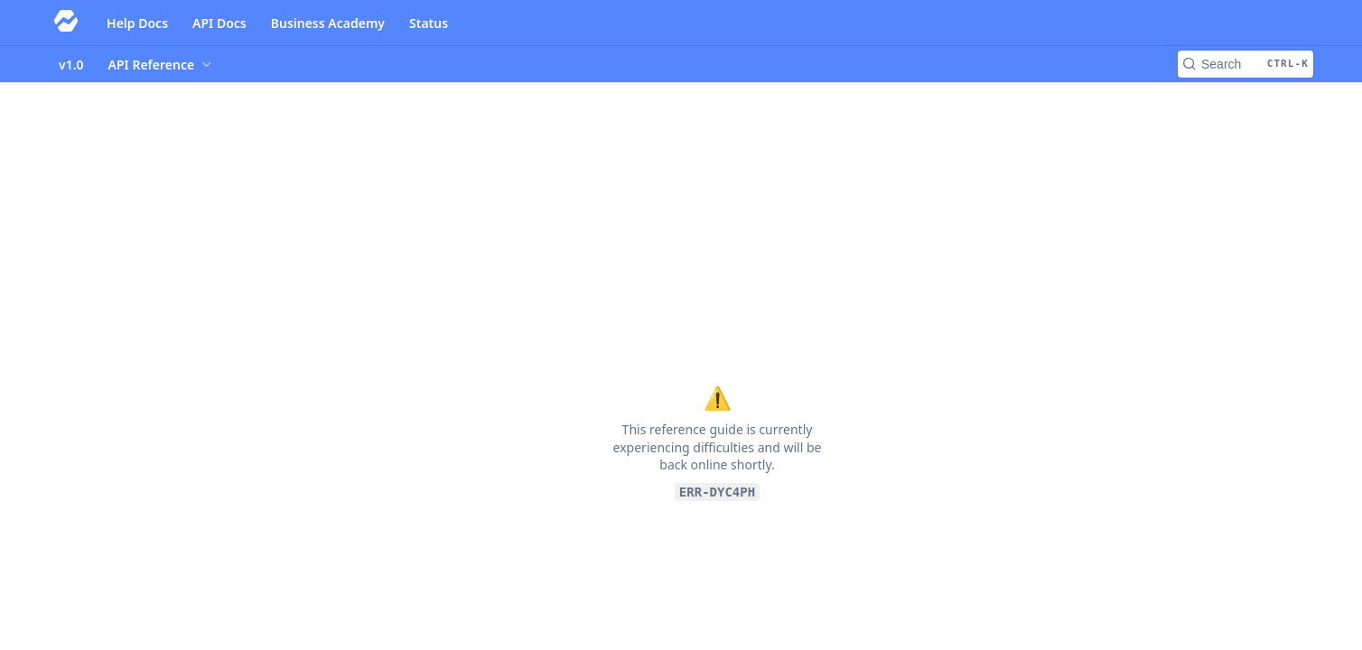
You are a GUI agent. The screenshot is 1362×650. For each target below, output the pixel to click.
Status (428, 23)
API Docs (219, 23)
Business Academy (328, 23)
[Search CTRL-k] (1245, 64)
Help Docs (137, 23)
